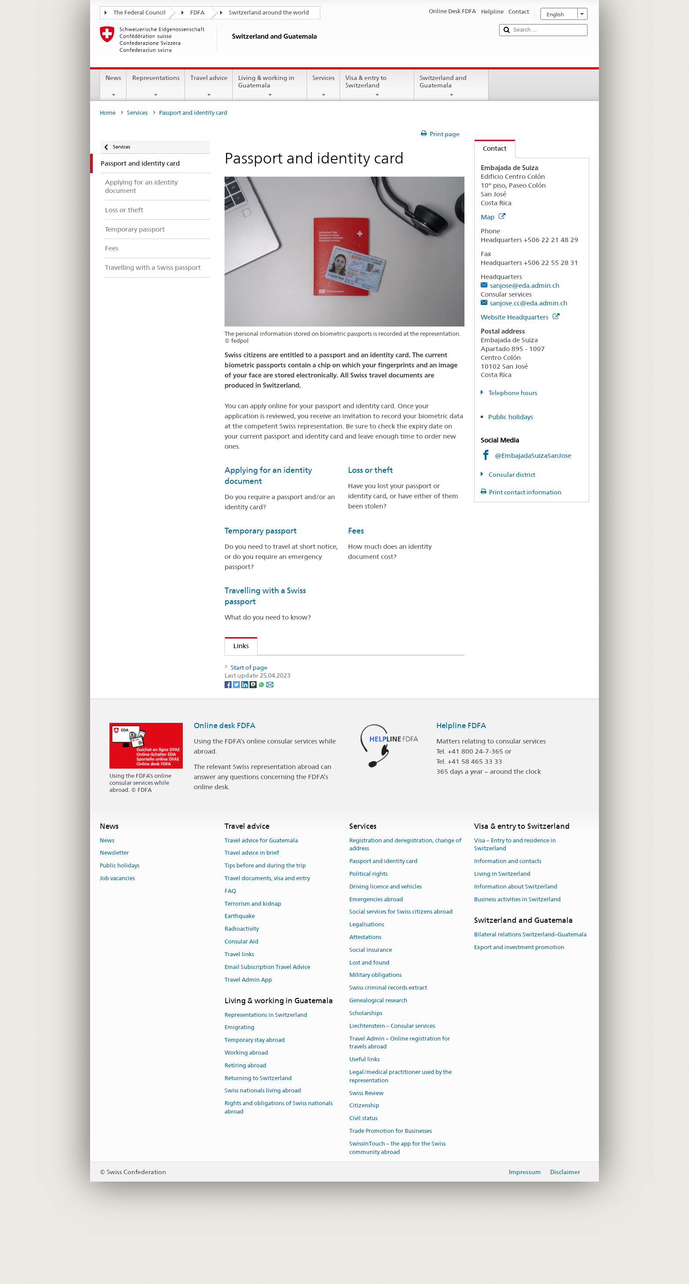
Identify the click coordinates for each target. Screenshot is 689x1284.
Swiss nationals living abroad (263, 1153)
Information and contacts (507, 924)
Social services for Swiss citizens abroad (401, 974)
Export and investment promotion (519, 1009)
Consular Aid (241, 1004)
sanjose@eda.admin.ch (524, 285)
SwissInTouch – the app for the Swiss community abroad (397, 1210)
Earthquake (240, 979)
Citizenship (364, 1168)
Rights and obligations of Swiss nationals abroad (279, 1170)
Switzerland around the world (269, 12)
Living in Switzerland (502, 936)
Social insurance (370, 1012)
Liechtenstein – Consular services (392, 1088)
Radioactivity (242, 991)
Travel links (239, 1017)
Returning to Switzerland (258, 1140)
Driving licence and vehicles (385, 949)
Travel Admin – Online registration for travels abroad (399, 1105)
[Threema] (254, 746)
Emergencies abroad (376, 961)
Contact (491, 148)
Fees (356, 530)
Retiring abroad (245, 1128)
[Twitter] (237, 746)
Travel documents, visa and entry (267, 941)
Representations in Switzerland (266, 1077)
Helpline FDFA (461, 788)
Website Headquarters (520, 317)
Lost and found (369, 1025)
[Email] (269, 746)
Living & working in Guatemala (270, 86)
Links (237, 646)
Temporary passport (261, 530)
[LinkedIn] (245, 746)
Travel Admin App (248, 1042)
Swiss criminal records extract (388, 1050)
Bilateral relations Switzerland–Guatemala (530, 997)
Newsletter (114, 915)
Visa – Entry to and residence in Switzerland (515, 907)
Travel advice (208, 86)
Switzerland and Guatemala (451, 86)
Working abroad (246, 1115)
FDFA (197, 12)
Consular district (511, 474)
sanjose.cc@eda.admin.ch (528, 303)
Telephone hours (512, 392)
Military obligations (375, 1037)
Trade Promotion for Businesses (390, 1193)
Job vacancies (117, 941)
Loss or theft (370, 470)
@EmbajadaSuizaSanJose (533, 455)
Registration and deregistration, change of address (405, 907)
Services (324, 86)
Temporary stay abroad (255, 1102)
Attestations (365, 1000)
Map (493, 217)
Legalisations (366, 987)
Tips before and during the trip (265, 928)
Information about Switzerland (515, 949)
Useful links (364, 1122)
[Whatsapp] (262, 746)
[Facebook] (229, 746)
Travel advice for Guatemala (261, 903)
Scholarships (365, 1076)
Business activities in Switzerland (517, 961)
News (113, 86)
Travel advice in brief (252, 915)
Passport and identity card (383, 924)
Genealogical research (378, 1063)
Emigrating (239, 1090)
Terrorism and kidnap (253, 966)
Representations (155, 86)
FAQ (230, 953)
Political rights (368, 936)
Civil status (363, 1181)
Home (108, 112)
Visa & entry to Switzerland (377, 86)
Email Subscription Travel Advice (267, 1029)
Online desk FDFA (224, 788)
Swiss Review (366, 1155)
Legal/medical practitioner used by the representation (400, 1139)
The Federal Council (139, 12)
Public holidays (510, 417)
